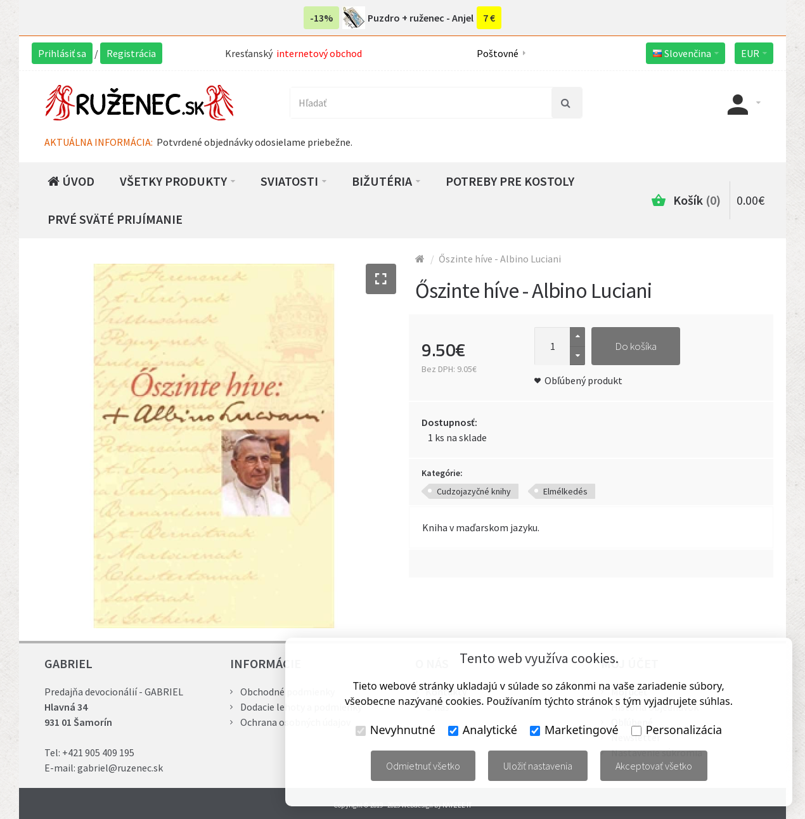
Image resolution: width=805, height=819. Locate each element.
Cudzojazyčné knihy (474, 491)
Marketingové (574, 729)
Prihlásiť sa (62, 53)
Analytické (482, 729)
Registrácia (131, 53)
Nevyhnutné (395, 729)
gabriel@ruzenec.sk (120, 767)
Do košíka (636, 346)
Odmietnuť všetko (423, 765)
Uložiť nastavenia (537, 765)
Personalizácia (676, 729)
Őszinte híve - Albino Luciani (500, 258)
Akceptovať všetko (653, 765)
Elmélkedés (565, 491)
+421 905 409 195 (98, 752)
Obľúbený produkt (583, 380)
